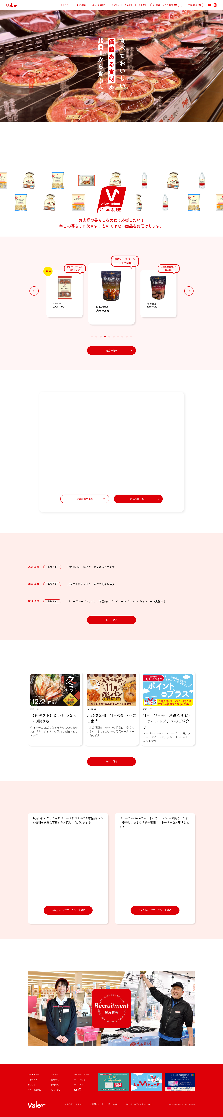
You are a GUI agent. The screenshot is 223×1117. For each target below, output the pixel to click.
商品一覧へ (111, 350)
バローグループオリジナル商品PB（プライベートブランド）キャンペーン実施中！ (116, 601)
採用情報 (142, 5)
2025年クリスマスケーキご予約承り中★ (91, 584)
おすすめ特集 (80, 5)
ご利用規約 (94, 1104)
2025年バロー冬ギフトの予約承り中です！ (92, 567)
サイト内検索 (79, 1079)
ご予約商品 (32, 1079)
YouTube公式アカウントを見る (155, 910)
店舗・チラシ (33, 1074)
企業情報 (128, 5)
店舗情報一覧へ (138, 498)
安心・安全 (55, 1089)
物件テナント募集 (81, 1074)
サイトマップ (79, 1084)
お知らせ (64, 5)
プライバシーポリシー (73, 1104)
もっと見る (111, 620)
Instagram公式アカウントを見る (68, 910)
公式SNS (114, 5)
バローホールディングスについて (139, 1104)
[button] (34, 291)
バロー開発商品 (98, 5)
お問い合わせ (112, 1104)
